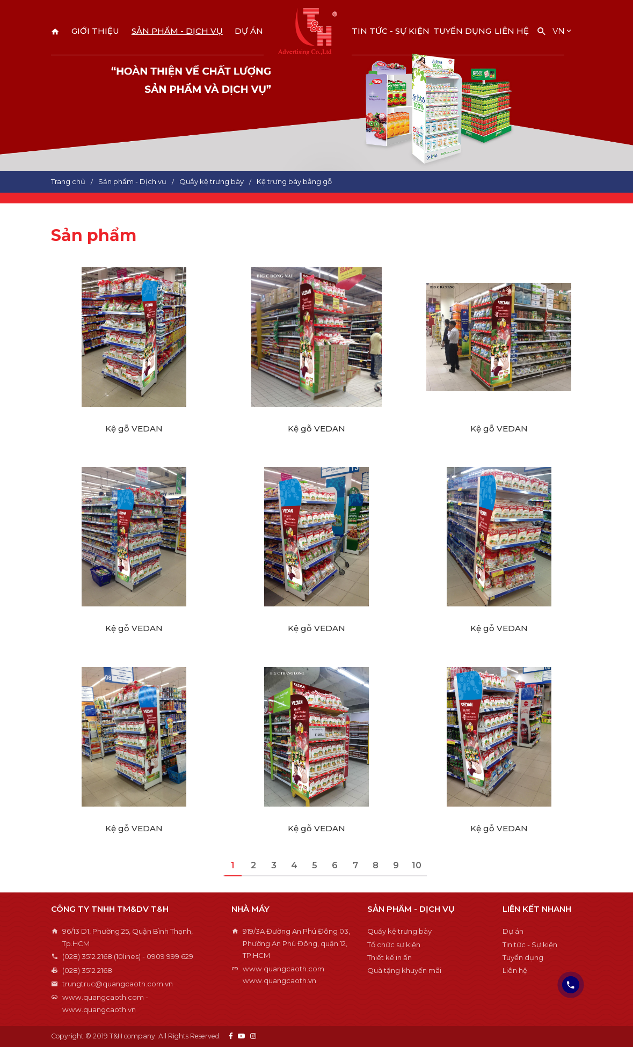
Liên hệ (511, 31)
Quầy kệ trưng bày (399, 931)
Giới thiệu (95, 31)
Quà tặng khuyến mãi (404, 970)
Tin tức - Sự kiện (391, 31)
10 (416, 865)
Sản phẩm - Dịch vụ (177, 31)
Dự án (249, 31)
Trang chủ (55, 31)
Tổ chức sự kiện (393, 944)
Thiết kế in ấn (389, 957)
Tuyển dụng (462, 31)
